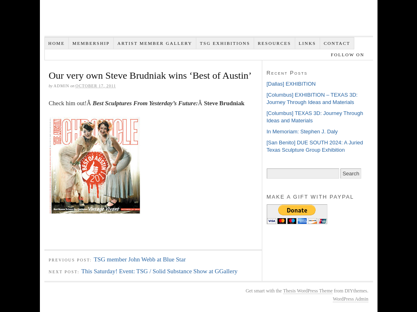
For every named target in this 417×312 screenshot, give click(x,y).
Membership (91, 43)
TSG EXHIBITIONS (225, 43)
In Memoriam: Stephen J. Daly (302, 131)
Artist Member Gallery (154, 43)
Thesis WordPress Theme (308, 291)
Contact (337, 43)
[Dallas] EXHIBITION (291, 84)
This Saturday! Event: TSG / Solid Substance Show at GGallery (159, 271)
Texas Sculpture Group (166, 20)
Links (307, 43)
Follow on (348, 54)
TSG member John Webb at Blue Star (140, 259)
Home (56, 43)
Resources (274, 43)
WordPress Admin (350, 299)
